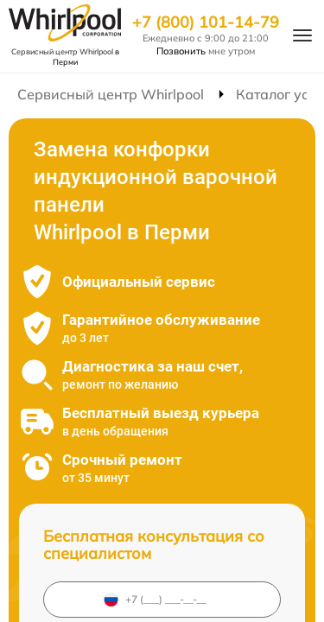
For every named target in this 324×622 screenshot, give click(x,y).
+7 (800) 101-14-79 (205, 22)
